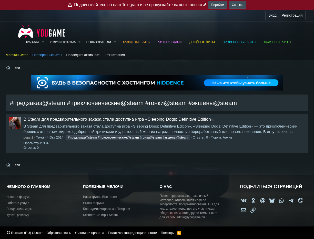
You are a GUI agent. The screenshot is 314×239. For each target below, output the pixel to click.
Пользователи (98, 42)
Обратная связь (58, 233)
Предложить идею (19, 209)
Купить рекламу (17, 215)
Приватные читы (135, 42)
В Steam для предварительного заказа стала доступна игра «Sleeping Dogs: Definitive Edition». (119, 119)
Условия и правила (89, 233)
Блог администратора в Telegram (106, 209)
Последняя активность (83, 55)
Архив (227, 137)
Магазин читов (17, 55)
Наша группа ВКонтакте (100, 197)
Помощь (167, 233)
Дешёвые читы (202, 42)
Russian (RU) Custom (25, 233)
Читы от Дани (169, 42)
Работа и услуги (17, 203)
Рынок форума (93, 203)
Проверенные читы (239, 42)
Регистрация (115, 55)
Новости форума (18, 197)
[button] (42, 42)
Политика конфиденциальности (132, 233)
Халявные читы (277, 42)
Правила (32, 42)
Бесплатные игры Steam (100, 215)
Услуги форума (63, 42)
